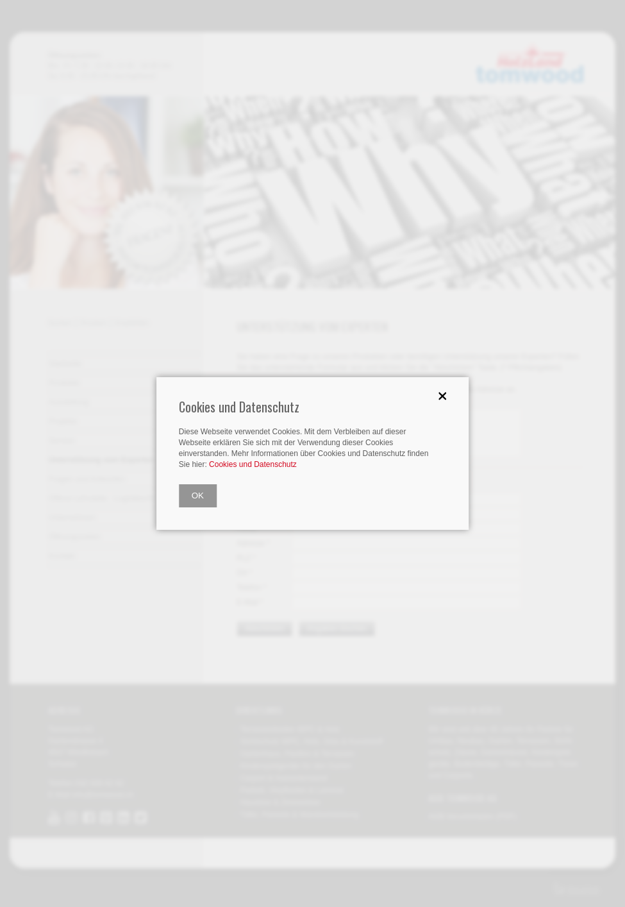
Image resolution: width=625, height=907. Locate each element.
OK (198, 495)
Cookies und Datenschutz (253, 464)
